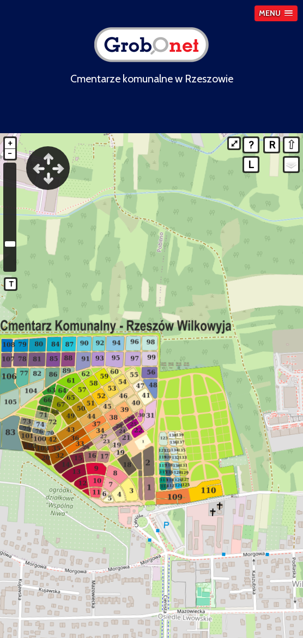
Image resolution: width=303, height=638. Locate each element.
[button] (276, 13)
